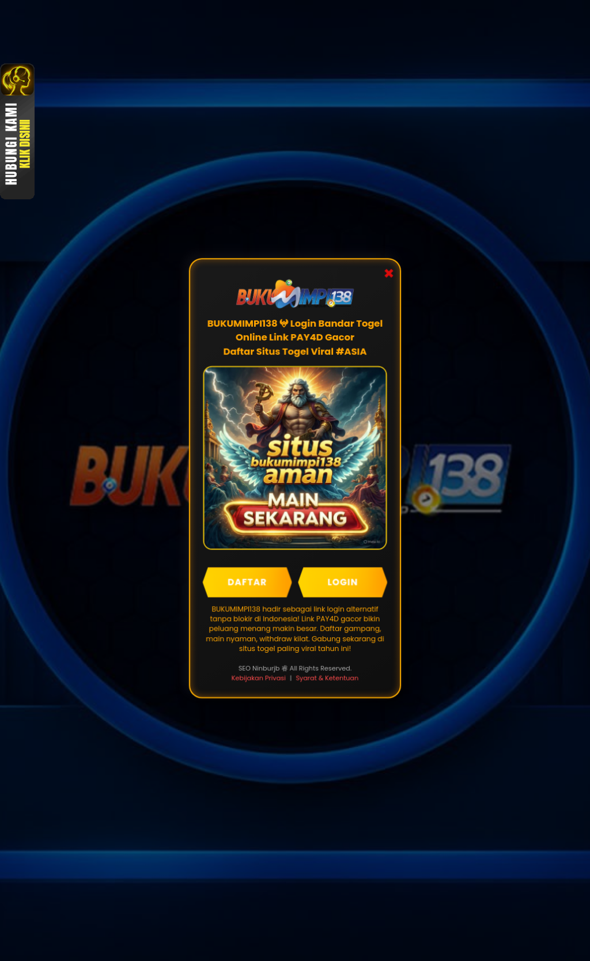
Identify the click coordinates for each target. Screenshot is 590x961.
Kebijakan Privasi (258, 678)
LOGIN (343, 581)
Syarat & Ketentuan (327, 678)
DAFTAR (246, 581)
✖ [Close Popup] (389, 271)
